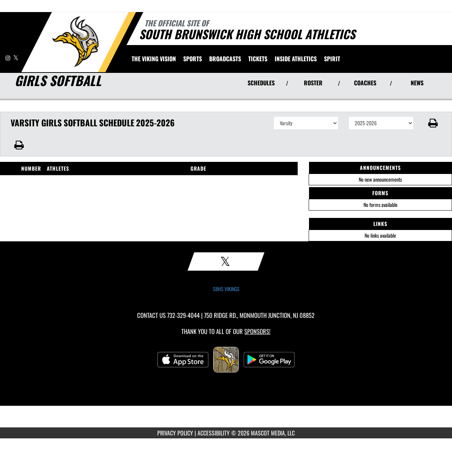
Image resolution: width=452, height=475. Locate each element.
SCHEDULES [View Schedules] (261, 82)
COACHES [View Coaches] (365, 82)
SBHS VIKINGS (226, 289)
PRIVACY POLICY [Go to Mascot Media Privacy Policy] (175, 432)
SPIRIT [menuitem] (332, 58)
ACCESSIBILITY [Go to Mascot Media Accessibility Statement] (213, 432)
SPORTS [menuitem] (192, 58)
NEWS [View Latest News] (417, 82)
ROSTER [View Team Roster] (313, 82)
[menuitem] (154, 58)
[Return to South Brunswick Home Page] (75, 41)
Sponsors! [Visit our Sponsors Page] (257, 331)
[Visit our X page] (16, 58)
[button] (432, 123)
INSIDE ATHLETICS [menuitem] (296, 58)
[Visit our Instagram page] (8, 58)
